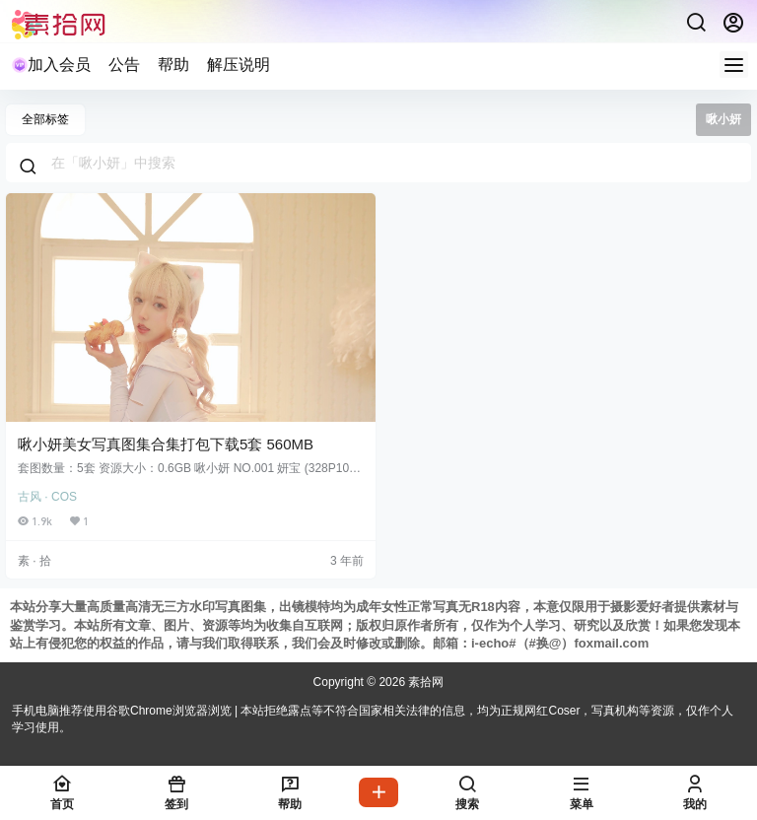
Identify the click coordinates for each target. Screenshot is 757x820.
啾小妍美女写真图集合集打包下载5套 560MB (165, 444)
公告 (124, 64)
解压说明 (238, 64)
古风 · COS (47, 497)
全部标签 (45, 119)
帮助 (173, 64)
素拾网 (424, 682)
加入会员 (51, 64)
